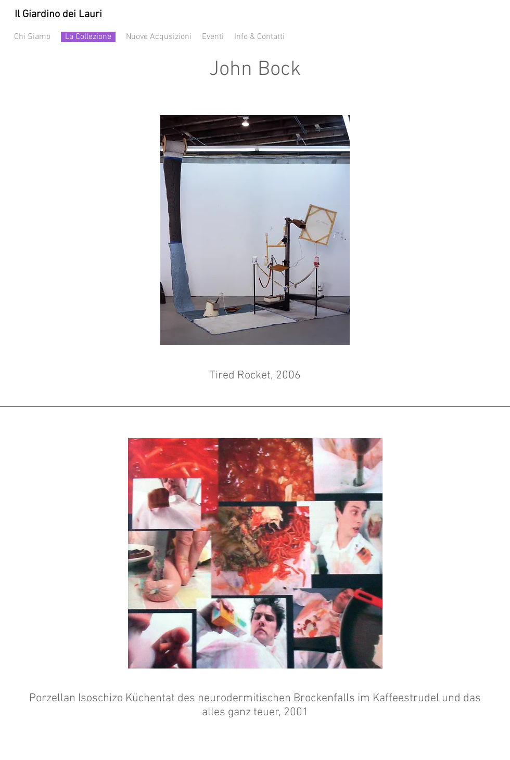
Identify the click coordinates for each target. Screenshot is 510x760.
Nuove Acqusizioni (159, 37)
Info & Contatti (259, 37)
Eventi (213, 37)
